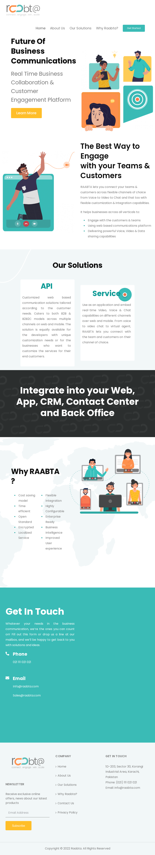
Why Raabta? (67, 794)
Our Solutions (67, 785)
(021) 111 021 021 (126, 782)
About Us (64, 775)
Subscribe (18, 825)
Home (62, 766)
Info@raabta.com (26, 686)
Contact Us (66, 803)
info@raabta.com (127, 788)
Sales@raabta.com (27, 695)
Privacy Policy (68, 812)
